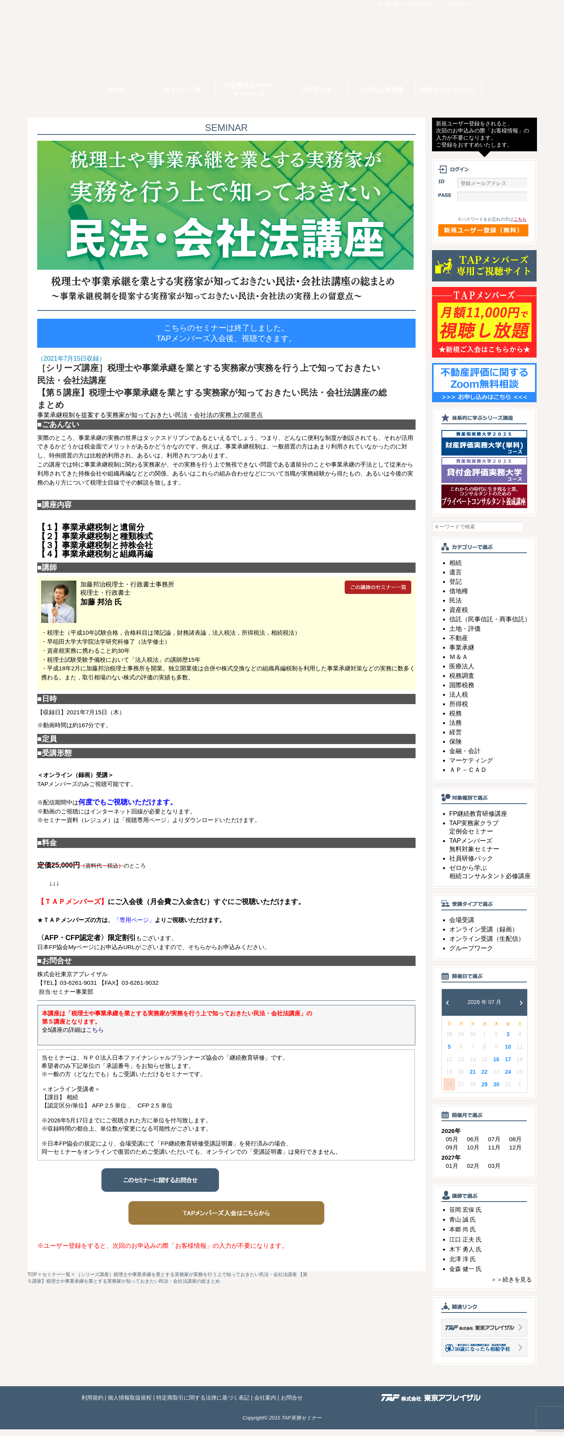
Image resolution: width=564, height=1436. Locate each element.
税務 (455, 720)
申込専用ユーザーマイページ (249, 89)
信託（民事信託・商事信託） (490, 626)
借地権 (458, 597)
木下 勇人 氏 (465, 1255)
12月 (515, 1154)
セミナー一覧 (182, 90)
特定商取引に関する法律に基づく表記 (202, 1404)
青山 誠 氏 (462, 1226)
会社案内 (265, 1404)
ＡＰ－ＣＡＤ (468, 776)
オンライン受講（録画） (483, 936)
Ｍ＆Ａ (458, 663)
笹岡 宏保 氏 (465, 1216)
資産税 (458, 616)
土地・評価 (465, 635)
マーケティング (471, 767)
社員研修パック (471, 865)
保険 (455, 748)
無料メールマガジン (448, 90)
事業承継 (461, 654)
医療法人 (461, 673)
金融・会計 (465, 757)
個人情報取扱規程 (130, 1404)
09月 (452, 1154)
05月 (452, 1145)
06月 (473, 1145)
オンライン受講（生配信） (486, 945)
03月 (494, 1172)
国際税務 (461, 691)
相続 (455, 569)
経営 (455, 738)
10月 (473, 1154)
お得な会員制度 (382, 90)
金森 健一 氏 (465, 1275)
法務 (455, 729)
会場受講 (461, 926)
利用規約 (92, 1404)
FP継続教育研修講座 (478, 820)
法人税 (458, 701)
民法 (455, 607)
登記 (455, 588)
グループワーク (471, 954)
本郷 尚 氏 (462, 1236)
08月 (515, 1145)
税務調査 (461, 682)
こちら (519, 225)
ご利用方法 (315, 90)
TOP (32, 1274)
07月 (494, 1145)
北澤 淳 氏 (462, 1265)
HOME (115, 90)
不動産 (458, 644)
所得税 (458, 710)
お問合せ (292, 1404)
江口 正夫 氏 (465, 1245)
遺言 (455, 578)
